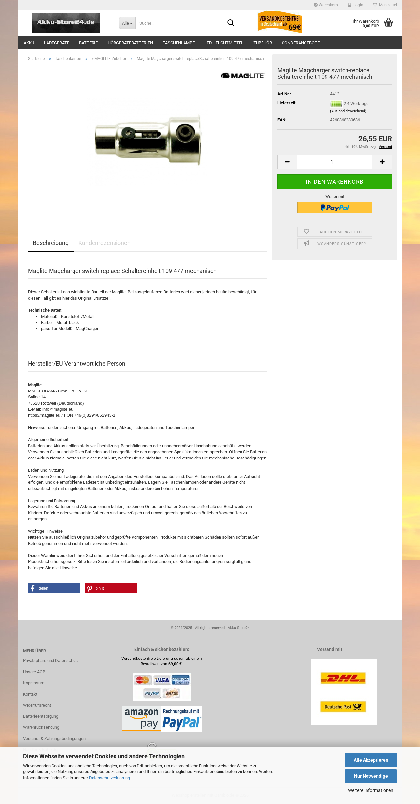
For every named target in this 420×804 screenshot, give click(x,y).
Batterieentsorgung (40, 716)
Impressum (33, 683)
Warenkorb (326, 5)
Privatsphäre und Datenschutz (51, 660)
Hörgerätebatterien (130, 42)
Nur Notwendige (371, 776)
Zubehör (262, 42)
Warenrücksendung (41, 727)
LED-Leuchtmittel (223, 42)
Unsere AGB (34, 671)
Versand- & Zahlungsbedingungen (54, 738)
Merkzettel (385, 5)
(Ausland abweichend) (348, 111)
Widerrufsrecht (37, 705)
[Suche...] (127, 23)
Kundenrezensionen (104, 242)
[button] (287, 162)
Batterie (88, 42)
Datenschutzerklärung (109, 777)
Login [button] (355, 5)
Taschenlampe (179, 42)
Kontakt (30, 694)
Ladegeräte (56, 42)
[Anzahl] (334, 162)
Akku (29, 42)
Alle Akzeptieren (371, 760)
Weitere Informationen (370, 790)
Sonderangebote (301, 42)
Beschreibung (51, 242)
